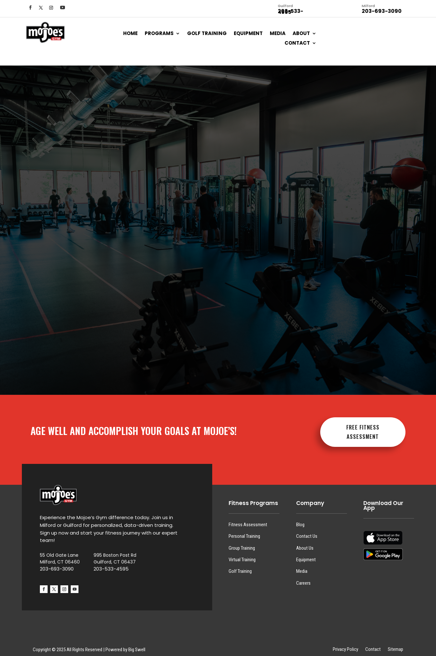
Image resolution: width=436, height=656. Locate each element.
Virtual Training (242, 554)
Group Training (242, 542)
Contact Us (306, 531)
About (301, 34)
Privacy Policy (345, 644)
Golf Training (207, 34)
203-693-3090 (57, 563)
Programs (159, 34)
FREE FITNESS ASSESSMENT (362, 426)
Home (130, 34)
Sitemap (395, 644)
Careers (303, 578)
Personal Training (244, 531)
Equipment (248, 34)
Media (278, 34)
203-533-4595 (111, 563)
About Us (304, 542)
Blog (300, 519)
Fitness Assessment (248, 519)
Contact (297, 44)
